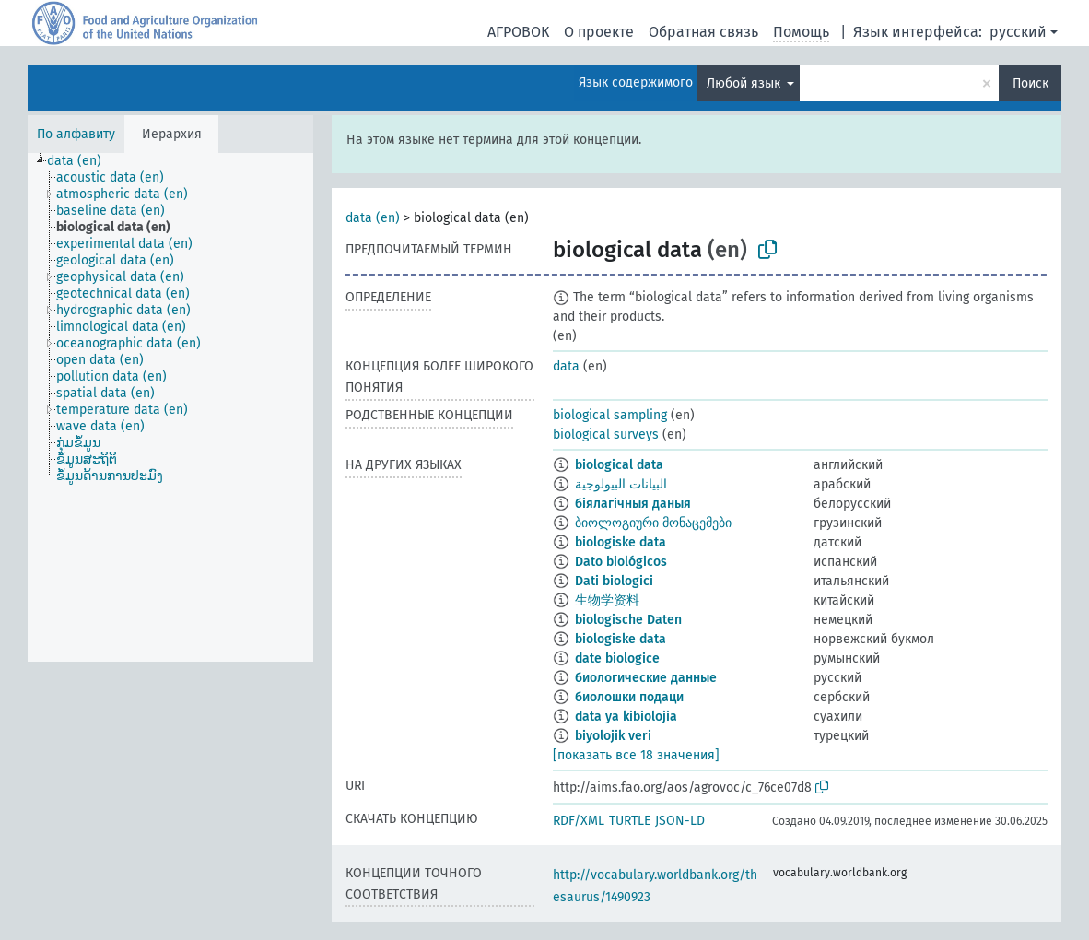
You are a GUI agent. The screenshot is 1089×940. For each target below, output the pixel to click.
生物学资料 (607, 600)
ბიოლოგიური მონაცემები (653, 523)
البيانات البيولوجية (621, 484)
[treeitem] (82, 161)
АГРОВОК (518, 32)
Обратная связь (703, 32)
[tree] (170, 407)
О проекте (599, 32)
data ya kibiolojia (626, 716)
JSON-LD (680, 820)
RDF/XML (578, 820)
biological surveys (606, 434)
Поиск (1030, 83)
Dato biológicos (621, 562)
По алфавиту (76, 134)
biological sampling (610, 415)
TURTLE (629, 820)
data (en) (372, 218)
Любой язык (745, 83)
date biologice (617, 658)
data (566, 366)
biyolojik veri (613, 736)
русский (1018, 32)
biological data (619, 465)
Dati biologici (614, 581)
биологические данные (646, 678)
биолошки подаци (629, 697)
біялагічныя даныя (633, 503)
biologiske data (620, 542)
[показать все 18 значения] (636, 755)
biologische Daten (628, 620)
